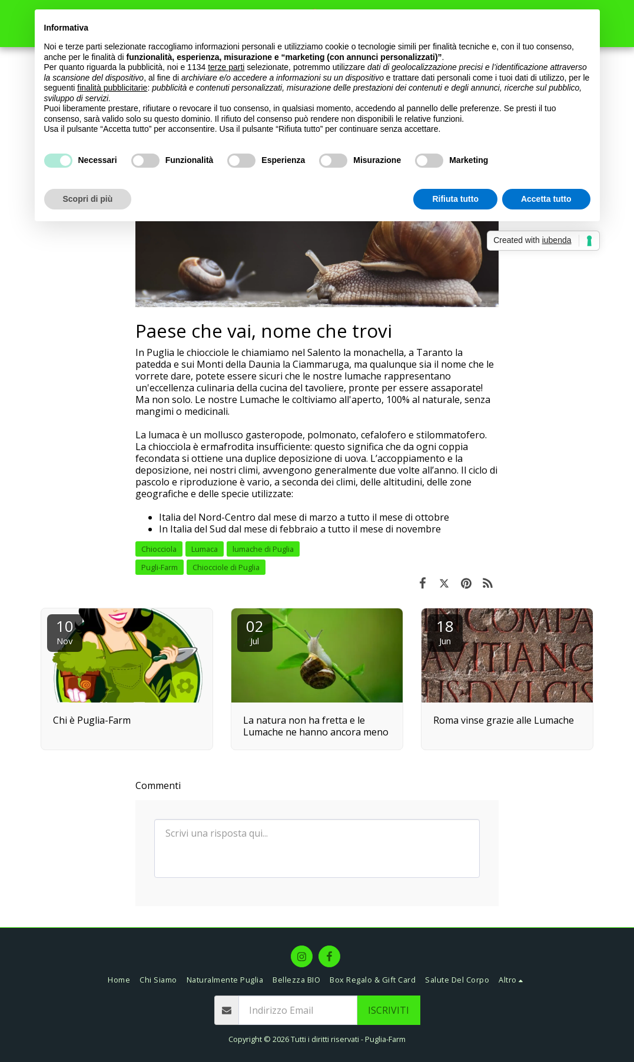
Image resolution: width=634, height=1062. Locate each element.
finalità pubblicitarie (112, 87)
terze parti (226, 67)
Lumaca (204, 549)
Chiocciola (159, 549)
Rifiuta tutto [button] (455, 199)
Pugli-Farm (159, 567)
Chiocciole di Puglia (226, 567)
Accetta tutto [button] (546, 199)
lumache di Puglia (263, 549)
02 (255, 631)
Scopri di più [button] (88, 199)
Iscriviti (388, 1010)
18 (445, 631)
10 (64, 631)
